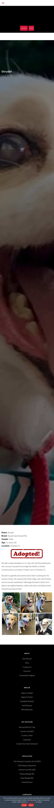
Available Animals (27, 701)
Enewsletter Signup (27, 675)
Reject (31, 805)
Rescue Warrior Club (27, 727)
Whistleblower (27, 709)
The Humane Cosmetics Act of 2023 (27, 761)
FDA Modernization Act (27, 765)
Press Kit (27, 671)
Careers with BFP (27, 731)
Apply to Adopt (27, 693)
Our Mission (27, 659)
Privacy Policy (32, 802)
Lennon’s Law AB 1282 (27, 770)
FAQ (27, 663)
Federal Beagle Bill (27, 774)
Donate (24, 28)
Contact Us (27, 667)
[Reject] (52, 802)
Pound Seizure (27, 782)
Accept (24, 805)
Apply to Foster (27, 697)
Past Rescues (27, 705)
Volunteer (27, 740)
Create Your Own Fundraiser (27, 744)
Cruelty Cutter (27, 735)
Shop (31, 28)
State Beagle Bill (27, 778)
